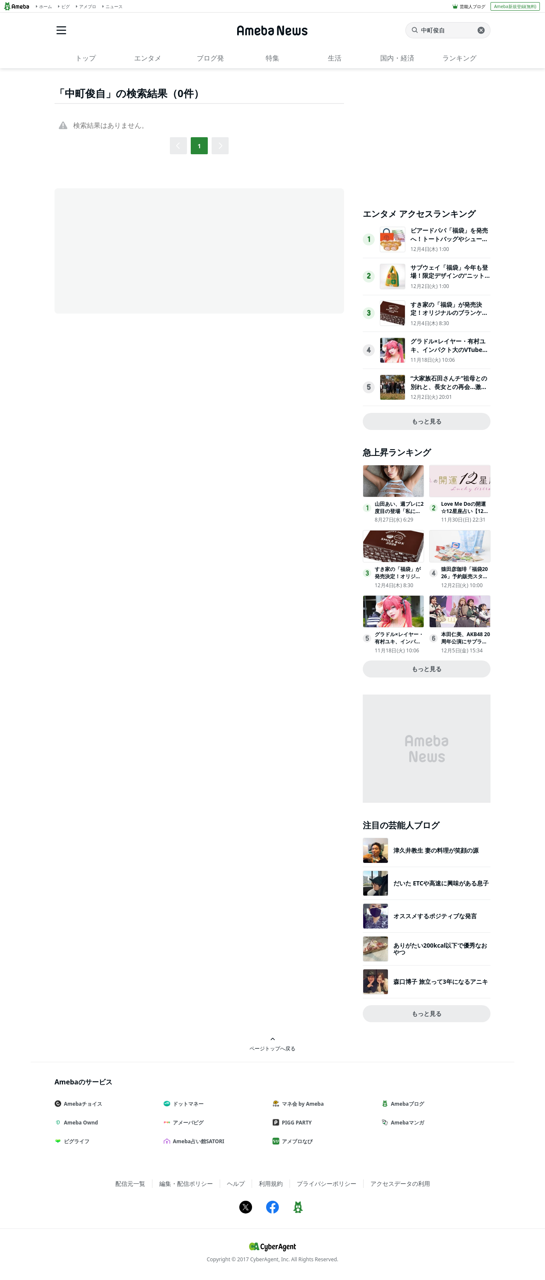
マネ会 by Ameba (301, 1103)
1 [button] (199, 146)
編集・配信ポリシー (186, 1183)
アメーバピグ (187, 1122)
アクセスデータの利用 (400, 1183)
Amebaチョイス (81, 1103)
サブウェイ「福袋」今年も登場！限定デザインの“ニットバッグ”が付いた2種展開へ (449, 275)
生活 (334, 58)
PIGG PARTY (295, 1122)
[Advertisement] (131, 250)
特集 (272, 58)
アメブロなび (295, 1141)
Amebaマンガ (406, 1122)
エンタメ (147, 58)
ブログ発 (210, 58)
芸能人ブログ (472, 6)
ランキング (459, 58)
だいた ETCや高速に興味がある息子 (441, 883)
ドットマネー (187, 1103)
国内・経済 (397, 58)
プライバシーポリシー (326, 1183)
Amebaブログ (406, 1103)
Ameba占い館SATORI (197, 1141)
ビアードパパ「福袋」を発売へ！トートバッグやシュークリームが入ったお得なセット (449, 238)
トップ (85, 58)
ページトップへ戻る (272, 1044)
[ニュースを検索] (447, 30)
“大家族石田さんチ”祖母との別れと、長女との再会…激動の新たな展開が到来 (448, 386)
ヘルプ (236, 1183)
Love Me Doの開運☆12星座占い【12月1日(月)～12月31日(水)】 (464, 514)
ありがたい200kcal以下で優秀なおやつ (440, 948)
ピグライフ (75, 1141)
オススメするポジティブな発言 (435, 916)
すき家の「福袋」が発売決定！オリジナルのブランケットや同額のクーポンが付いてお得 (449, 317)
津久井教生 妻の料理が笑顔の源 (436, 850)
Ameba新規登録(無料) (515, 6)
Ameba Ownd (79, 1122)
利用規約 (271, 1183)
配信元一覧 (130, 1183)
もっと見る (427, 421)
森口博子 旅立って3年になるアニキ (440, 981)
